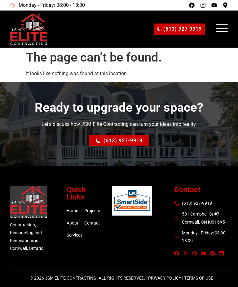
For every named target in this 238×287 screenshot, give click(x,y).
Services (74, 235)
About (72, 223)
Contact (92, 223)
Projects (92, 210)
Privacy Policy (164, 278)
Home (72, 210)
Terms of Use (198, 278)
